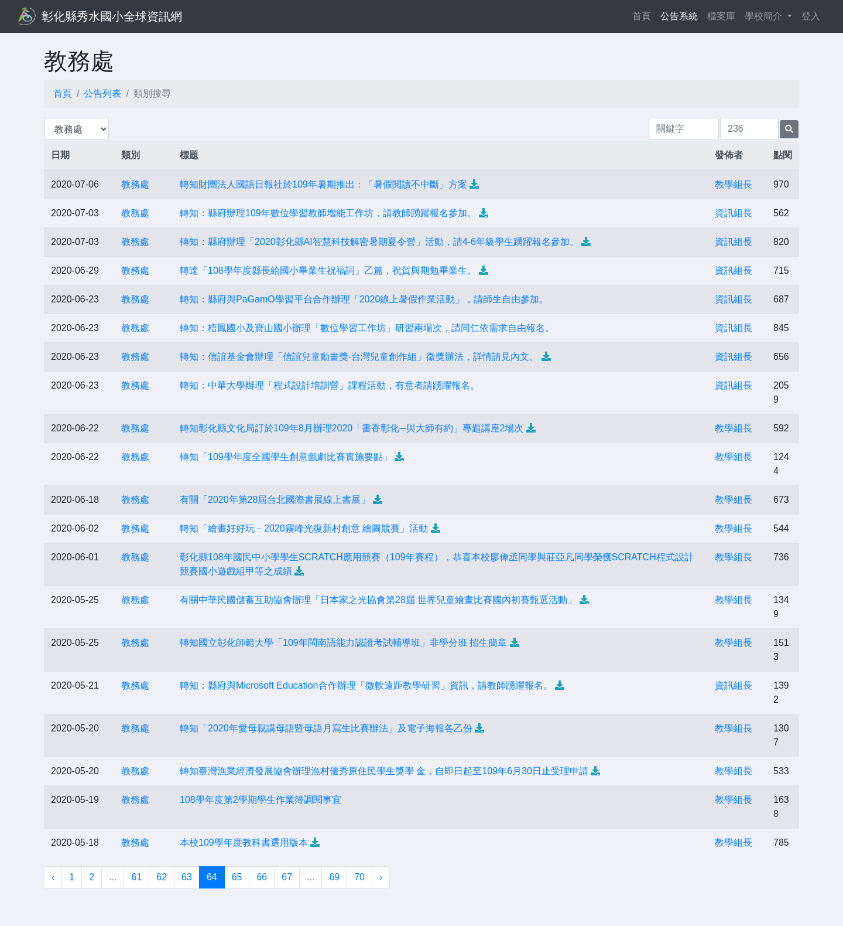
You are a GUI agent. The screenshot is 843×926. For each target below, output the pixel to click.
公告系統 (679, 16)
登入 (810, 16)
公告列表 (102, 93)
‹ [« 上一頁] (53, 877)
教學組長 (733, 184)
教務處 (135, 184)
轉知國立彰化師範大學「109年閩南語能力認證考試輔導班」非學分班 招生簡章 (343, 643)
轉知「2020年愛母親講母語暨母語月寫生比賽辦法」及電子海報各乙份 (326, 728)
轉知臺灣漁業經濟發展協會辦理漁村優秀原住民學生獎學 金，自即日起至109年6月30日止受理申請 (384, 771)
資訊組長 (733, 213)
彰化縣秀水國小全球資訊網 (112, 16)
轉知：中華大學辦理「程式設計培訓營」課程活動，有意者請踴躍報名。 (329, 385)
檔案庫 (721, 16)
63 (186, 877)
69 (334, 877)
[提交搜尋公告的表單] (789, 129)
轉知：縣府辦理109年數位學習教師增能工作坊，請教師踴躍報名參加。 (328, 213)
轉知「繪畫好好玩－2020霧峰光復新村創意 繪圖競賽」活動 (304, 528)
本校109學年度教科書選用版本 (244, 842)
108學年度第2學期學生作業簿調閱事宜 (260, 800)
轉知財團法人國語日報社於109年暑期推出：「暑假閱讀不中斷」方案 (323, 184)
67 (287, 877)
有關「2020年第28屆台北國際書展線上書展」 (275, 500)
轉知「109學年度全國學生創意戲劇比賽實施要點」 (286, 457)
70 (359, 877)
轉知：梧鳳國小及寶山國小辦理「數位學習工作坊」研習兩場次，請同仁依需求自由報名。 (367, 328)
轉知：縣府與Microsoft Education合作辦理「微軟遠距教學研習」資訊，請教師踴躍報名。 (366, 685)
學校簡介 (764, 16)
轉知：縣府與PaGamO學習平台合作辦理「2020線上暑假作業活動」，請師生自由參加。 (364, 299)
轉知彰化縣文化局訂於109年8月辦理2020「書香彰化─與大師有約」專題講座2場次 (351, 428)
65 (237, 877)
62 (161, 877)
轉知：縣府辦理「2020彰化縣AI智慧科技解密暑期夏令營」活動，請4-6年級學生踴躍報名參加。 (379, 242)
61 (136, 877)
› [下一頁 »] (380, 877)
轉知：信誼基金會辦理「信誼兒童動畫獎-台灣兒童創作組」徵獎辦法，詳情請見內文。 (359, 357)
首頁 (644, 15)
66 (261, 877)
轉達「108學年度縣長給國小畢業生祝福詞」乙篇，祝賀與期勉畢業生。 (328, 270)
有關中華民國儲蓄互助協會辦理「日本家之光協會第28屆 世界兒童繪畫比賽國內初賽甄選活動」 (378, 600)
